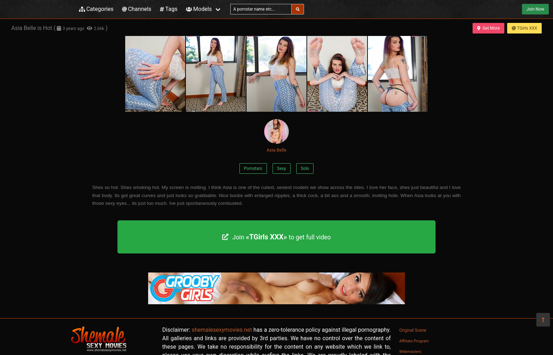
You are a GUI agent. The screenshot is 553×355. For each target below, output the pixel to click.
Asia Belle (276, 136)
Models (199, 9)
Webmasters (410, 351)
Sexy (281, 168)
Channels (136, 9)
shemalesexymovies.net (222, 329)
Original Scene (412, 330)
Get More (488, 28)
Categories (96, 9)
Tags (168, 9)
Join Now (535, 9)
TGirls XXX (524, 28)
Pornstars (253, 168)
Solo (305, 168)
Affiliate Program (414, 341)
